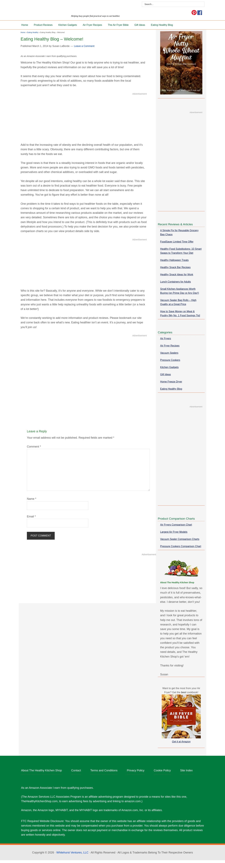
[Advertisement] (84, 120)
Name (31, 501)
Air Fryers (165, 341)
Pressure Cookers (170, 363)
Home (23, 35)
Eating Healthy (32, 35)
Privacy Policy (135, 773)
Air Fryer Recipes (170, 348)
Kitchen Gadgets (169, 370)
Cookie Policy (162, 773)
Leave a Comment (84, 49)
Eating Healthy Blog (171, 391)
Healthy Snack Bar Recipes (175, 270)
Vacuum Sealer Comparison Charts (179, 542)
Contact (76, 773)
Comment (34, 449)
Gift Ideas (165, 377)
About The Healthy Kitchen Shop (41, 773)
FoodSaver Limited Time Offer (176, 244)
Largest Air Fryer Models (173, 535)
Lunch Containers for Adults (175, 284)
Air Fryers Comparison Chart (176, 527)
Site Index (186, 773)
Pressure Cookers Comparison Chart (180, 549)
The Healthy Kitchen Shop (62, 9)
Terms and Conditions (104, 773)
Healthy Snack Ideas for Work (176, 277)
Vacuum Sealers (169, 355)
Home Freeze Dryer (171, 384)
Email (31, 519)
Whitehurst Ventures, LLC (72, 855)
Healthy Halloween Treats (174, 263)
